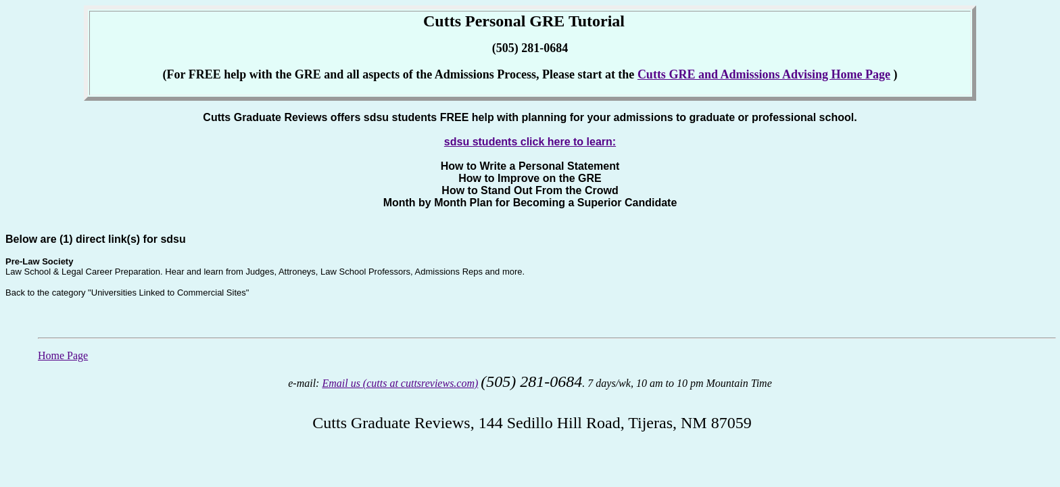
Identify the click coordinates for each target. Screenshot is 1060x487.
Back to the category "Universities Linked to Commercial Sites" (127, 292)
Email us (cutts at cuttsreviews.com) (400, 383)
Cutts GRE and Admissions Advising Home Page (763, 74)
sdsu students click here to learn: (530, 141)
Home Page (63, 355)
